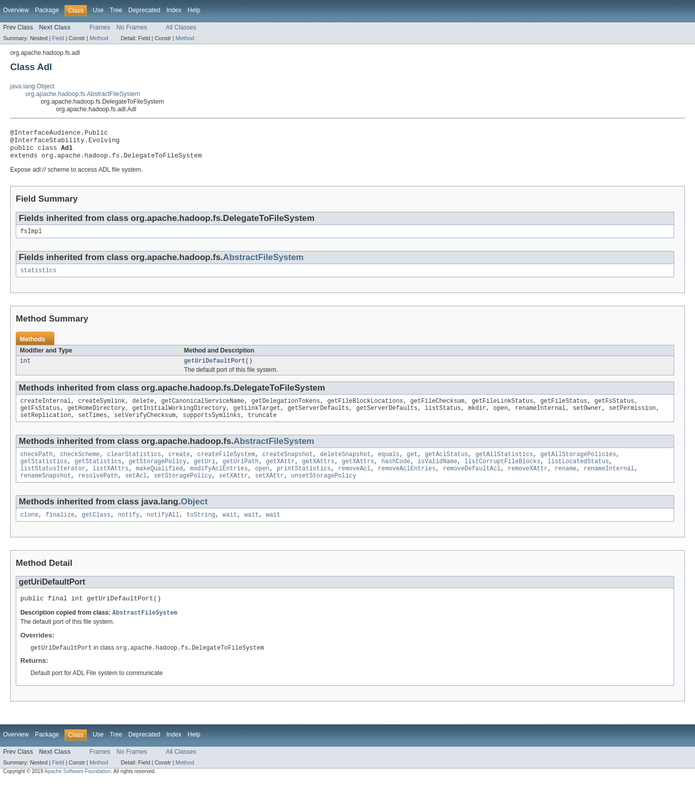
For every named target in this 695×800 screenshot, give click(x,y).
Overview (16, 10)
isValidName (437, 475)
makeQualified (159, 483)
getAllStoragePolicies (578, 467)
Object (194, 518)
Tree (116, 10)
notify (129, 532)
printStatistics (304, 483)
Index (173, 10)
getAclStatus (446, 467)
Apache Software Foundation (77, 791)
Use (98, 10)
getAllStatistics (504, 467)
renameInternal (609, 483)
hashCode (396, 475)
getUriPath (241, 475)
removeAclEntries (407, 483)
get (411, 467)
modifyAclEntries (219, 483)
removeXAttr (527, 483)
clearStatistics (134, 467)
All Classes (181, 27)
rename (566, 483)
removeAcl (354, 483)
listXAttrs (110, 483)
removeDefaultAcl (472, 483)
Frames (99, 27)
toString (200, 532)
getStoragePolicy (157, 475)
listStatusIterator (52, 483)
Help (193, 10)
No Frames (131, 27)
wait (230, 532)
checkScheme (80, 467)
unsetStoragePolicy (323, 492)
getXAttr (280, 475)
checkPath (36, 467)
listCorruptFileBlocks (502, 475)
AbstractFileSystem (263, 264)
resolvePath (98, 492)
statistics (38, 278)
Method (98, 38)
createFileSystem (226, 467)
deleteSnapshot (345, 467)
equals (389, 467)
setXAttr (233, 492)
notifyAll (163, 532)
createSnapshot (287, 467)
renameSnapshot (45, 492)
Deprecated (145, 10)
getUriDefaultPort (214, 370)
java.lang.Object (32, 86)
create (179, 467)
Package (47, 10)
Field (58, 38)
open (262, 483)
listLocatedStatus (578, 475)
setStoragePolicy (183, 492)
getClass (96, 532)
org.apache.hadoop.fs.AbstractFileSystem (82, 94)
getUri (204, 475)
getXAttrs (318, 475)
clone (29, 532)
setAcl (136, 492)
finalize (60, 532)
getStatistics (43, 475)
